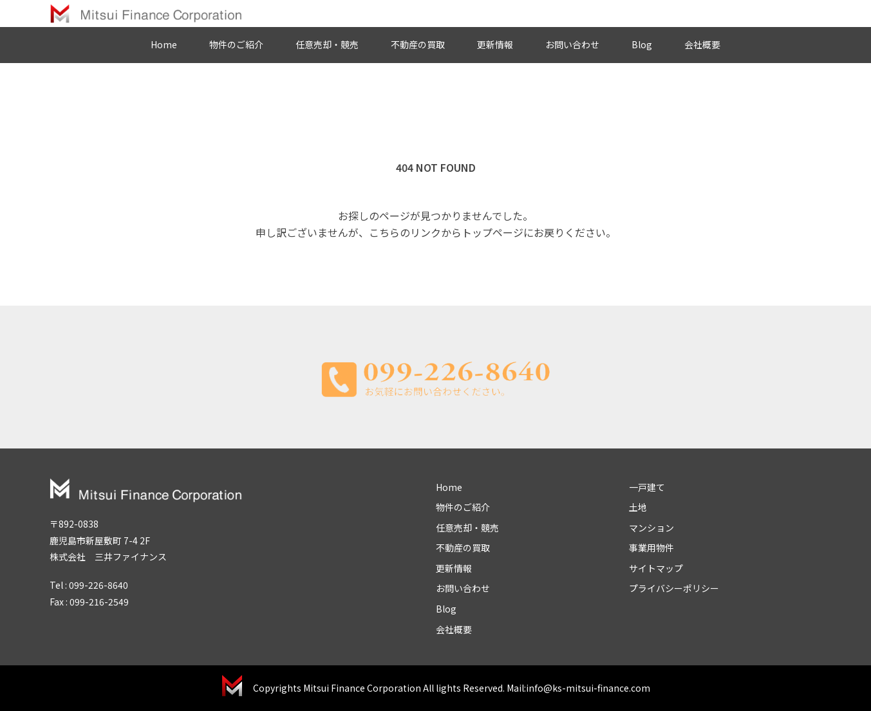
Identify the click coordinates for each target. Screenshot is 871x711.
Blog (642, 44)
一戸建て (647, 487)
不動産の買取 (418, 44)
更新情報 (495, 44)
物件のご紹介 (236, 44)
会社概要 (702, 44)
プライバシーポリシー (674, 588)
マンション (651, 527)
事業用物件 (651, 547)
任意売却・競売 (327, 44)
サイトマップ (656, 568)
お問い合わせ (572, 44)
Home (164, 44)
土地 (638, 507)
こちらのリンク (405, 232)
